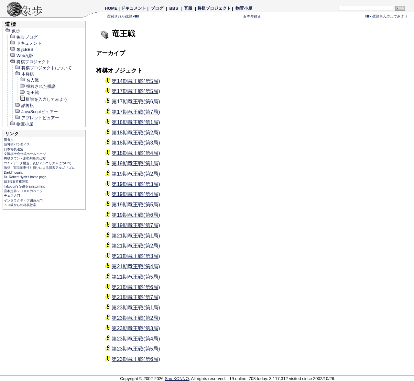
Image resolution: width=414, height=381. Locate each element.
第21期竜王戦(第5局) (136, 277)
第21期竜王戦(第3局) (136, 256)
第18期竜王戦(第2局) (136, 132)
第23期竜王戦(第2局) (136, 318)
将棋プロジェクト (214, 8)
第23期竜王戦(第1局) (136, 307)
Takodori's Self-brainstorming (25, 186)
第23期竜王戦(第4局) (136, 338)
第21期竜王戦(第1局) (136, 235)
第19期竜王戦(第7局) (136, 225)
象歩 (12, 31)
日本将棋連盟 (13, 149)
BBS (174, 8)
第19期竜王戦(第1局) (136, 163)
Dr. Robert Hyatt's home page (25, 177)
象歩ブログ (24, 37)
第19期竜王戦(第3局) (136, 184)
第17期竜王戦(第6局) (136, 101)
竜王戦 (29, 92)
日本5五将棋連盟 (16, 181)
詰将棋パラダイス (17, 144)
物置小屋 (243, 8)
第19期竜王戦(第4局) (136, 194)
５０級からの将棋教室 (20, 205)
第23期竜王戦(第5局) (136, 349)
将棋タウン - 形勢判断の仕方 (25, 158)
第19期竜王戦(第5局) (136, 204)
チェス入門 (12, 195)
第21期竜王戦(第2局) (136, 245)
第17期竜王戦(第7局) (136, 112)
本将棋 (252, 16)
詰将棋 (24, 105)
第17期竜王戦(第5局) (136, 91)
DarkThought (13, 172)
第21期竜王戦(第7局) (136, 297)
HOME (111, 8)
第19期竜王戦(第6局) (136, 215)
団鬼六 (9, 140)
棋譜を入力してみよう (386, 16)
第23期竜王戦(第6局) (136, 359)
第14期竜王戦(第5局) (136, 81)
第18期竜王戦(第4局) (136, 153)
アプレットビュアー (37, 117)
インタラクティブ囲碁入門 (23, 200)
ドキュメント (133, 8)
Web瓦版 (22, 55)
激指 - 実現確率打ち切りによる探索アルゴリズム (39, 167)
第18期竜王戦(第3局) (136, 142)
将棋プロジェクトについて (43, 67)
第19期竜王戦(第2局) (136, 174)
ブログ (157, 8)
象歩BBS (21, 49)
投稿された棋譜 (123, 16)
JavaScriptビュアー (36, 111)
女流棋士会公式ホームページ (25, 154)
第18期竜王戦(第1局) (136, 122)
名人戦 (29, 80)
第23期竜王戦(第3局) (136, 328)
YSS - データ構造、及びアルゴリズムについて (37, 163)
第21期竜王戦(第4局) (136, 266)
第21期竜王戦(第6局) (136, 287)
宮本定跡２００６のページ (23, 191)
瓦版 (188, 8)
